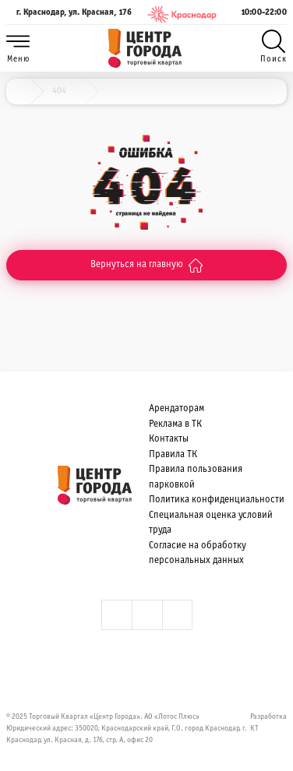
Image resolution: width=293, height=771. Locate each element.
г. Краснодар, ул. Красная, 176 (69, 14)
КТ (254, 728)
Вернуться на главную (146, 266)
